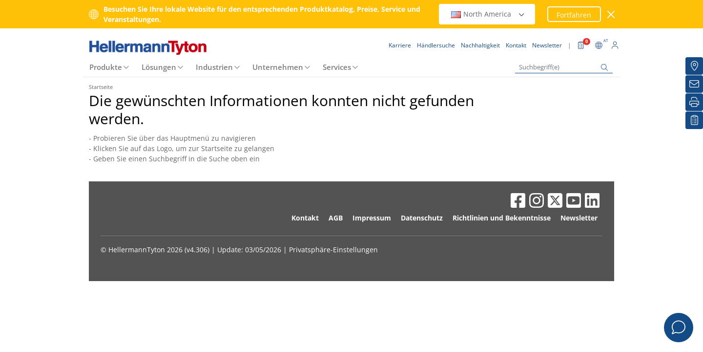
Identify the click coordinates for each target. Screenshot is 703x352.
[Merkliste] (694, 120)
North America (488, 14)
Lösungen (159, 67)
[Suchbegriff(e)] (564, 67)
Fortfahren (574, 15)
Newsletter (579, 217)
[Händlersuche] (694, 66)
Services (337, 67)
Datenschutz (422, 217)
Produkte (105, 67)
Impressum (371, 217)
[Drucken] (694, 102)
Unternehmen (277, 67)
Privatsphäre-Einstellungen (333, 249)
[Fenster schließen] (611, 14)
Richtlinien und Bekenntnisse (502, 217)
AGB (336, 217)
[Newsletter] (694, 84)
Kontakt (305, 217)
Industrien (214, 67)
